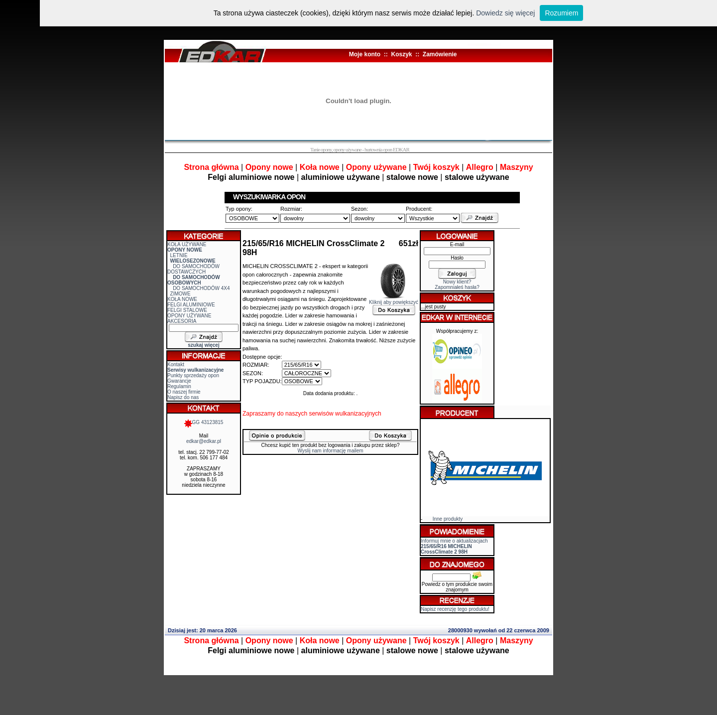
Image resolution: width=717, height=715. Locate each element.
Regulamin (179, 386)
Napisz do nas (183, 397)
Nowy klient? (457, 282)
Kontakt (175, 364)
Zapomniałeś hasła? (457, 287)
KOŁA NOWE (182, 299)
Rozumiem (561, 13)
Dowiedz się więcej (505, 13)
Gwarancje (179, 381)
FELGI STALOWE (187, 310)
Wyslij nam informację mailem (330, 450)
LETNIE (179, 255)
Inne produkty (448, 519)
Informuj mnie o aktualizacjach (454, 546)
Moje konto (364, 54)
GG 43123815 (204, 422)
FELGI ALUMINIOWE (191, 304)
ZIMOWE (180, 293)
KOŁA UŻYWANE (187, 244)
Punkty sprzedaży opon (193, 375)
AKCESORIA (181, 321)
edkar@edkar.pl (203, 441)
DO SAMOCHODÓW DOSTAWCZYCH (193, 269)
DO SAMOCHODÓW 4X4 (201, 288)
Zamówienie (440, 54)
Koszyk (401, 54)
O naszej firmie (184, 392)
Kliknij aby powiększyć (393, 300)
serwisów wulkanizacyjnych (345, 413)
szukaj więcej (203, 345)
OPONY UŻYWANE (189, 315)
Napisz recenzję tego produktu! (455, 609)
